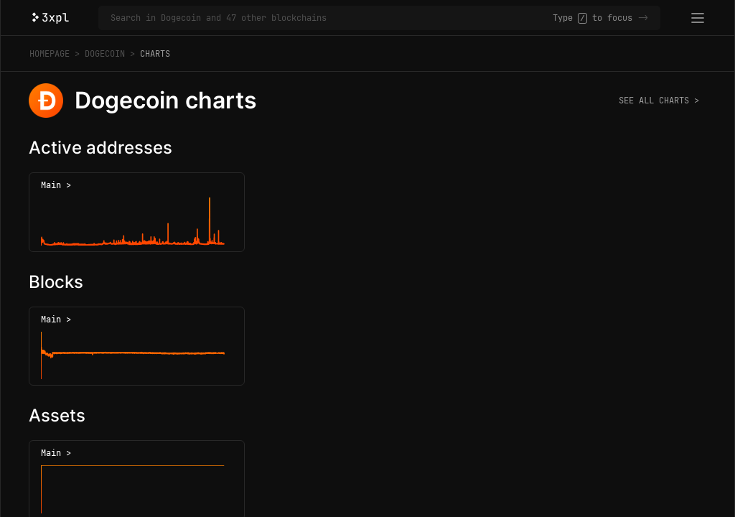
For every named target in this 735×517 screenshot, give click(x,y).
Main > (56, 185)
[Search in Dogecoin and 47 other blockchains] (332, 17)
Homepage (49, 54)
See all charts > (659, 100)
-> (643, 18)
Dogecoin (105, 54)
